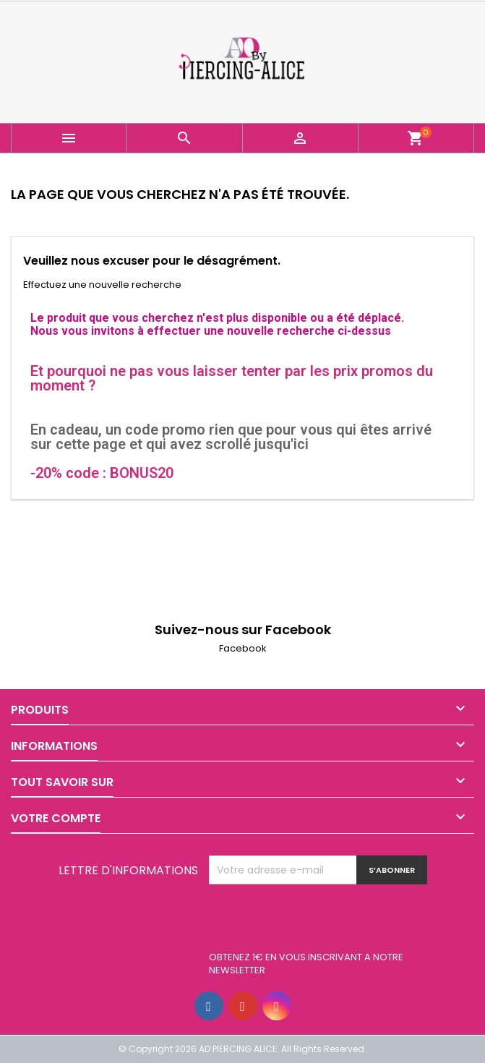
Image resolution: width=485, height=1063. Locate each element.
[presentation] (319, 920)
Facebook (243, 648)
